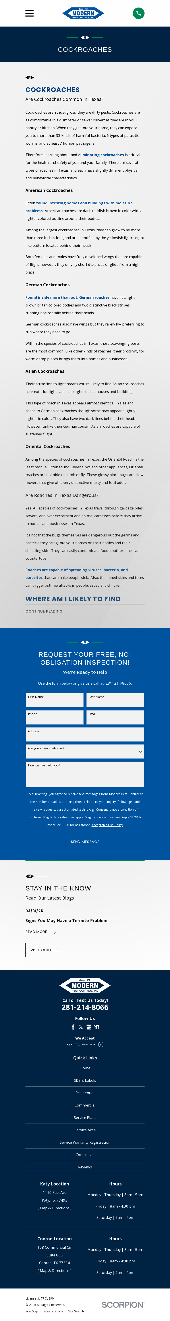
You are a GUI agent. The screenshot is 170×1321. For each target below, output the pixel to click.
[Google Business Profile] (88, 1027)
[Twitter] (80, 1027)
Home (85, 1067)
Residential (85, 1092)
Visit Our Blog (46, 950)
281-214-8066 (85, 1007)
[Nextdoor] (96, 1027)
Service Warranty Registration (85, 1142)
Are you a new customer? (46, 748)
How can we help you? (44, 765)
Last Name (96, 697)
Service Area (85, 1129)
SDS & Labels (85, 1080)
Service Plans (85, 1117)
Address (33, 731)
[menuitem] (31, 1311)
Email (92, 714)
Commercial (85, 1105)
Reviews (85, 1167)
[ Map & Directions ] (54, 1207)
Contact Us (85, 1154)
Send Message (85, 841)
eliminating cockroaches (100, 154)
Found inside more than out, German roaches (67, 297)
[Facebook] (73, 1027)
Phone (32, 714)
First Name (36, 697)
